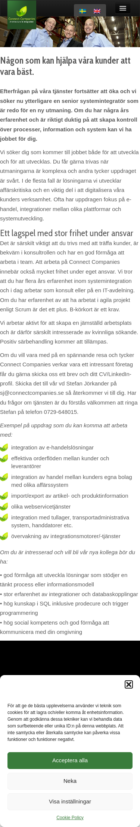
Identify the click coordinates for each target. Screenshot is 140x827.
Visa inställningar (70, 801)
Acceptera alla (70, 760)
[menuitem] (83, 11)
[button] (129, 684)
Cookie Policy (70, 817)
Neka (70, 781)
